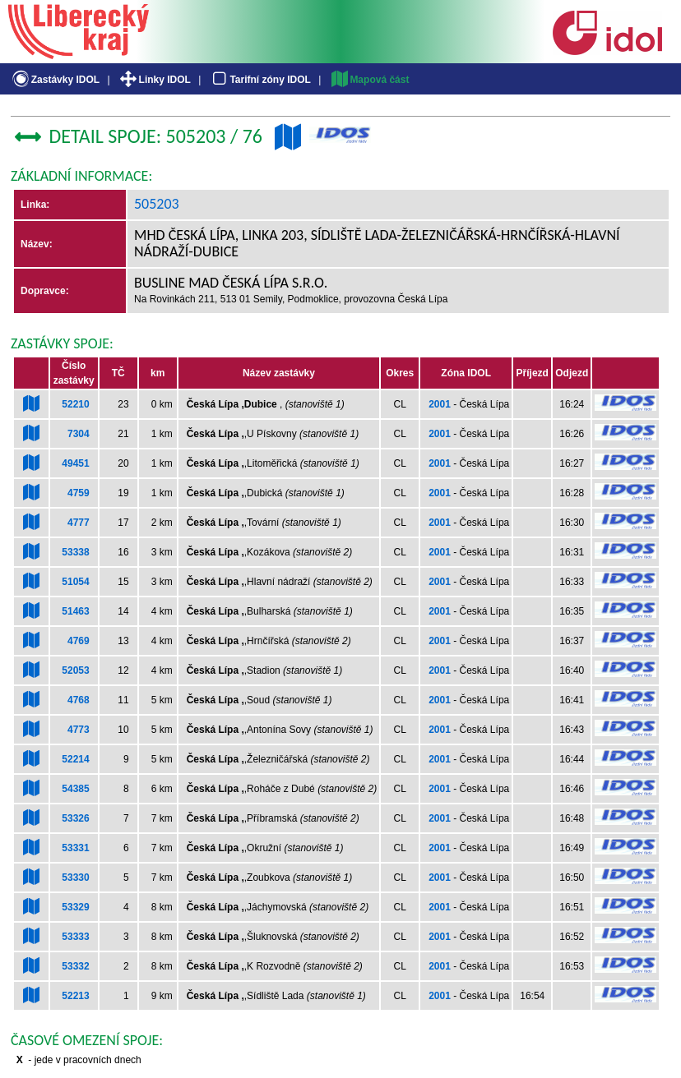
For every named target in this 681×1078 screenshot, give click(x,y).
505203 (156, 204)
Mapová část (369, 79)
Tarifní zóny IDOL (260, 79)
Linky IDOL (154, 79)
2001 (440, 404)
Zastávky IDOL (55, 79)
